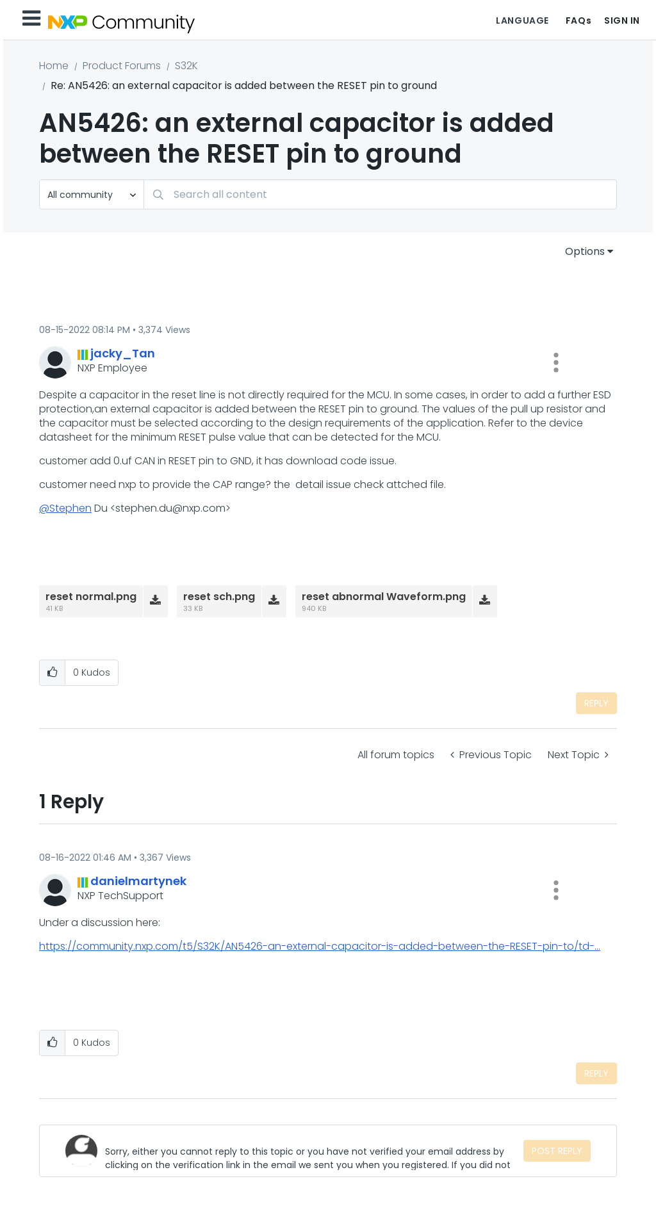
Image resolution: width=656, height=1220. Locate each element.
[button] (556, 362)
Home (54, 65)
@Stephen (65, 508)
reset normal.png (90, 596)
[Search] (380, 194)
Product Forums (122, 65)
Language (522, 20)
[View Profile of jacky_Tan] (122, 353)
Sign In (622, 20)
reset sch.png (219, 596)
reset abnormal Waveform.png (384, 596)
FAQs (578, 20)
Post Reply (557, 1150)
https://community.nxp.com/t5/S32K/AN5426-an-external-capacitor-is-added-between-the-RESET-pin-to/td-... (319, 946)
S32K (186, 65)
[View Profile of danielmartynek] (138, 881)
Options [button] (585, 251)
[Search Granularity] (92, 194)
